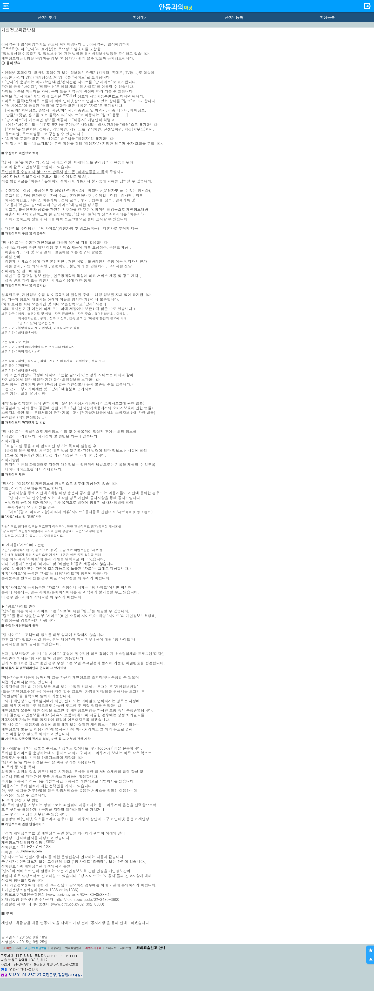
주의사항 (110, 948)
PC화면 (7, 948)
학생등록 (327, 17)
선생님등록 (233, 17)
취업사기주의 (93, 948)
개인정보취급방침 (35, 948)
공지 (18, 948)
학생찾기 (140, 17)
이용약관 (96, 44)
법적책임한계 (119, 44)
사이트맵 (125, 948)
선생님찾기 (46, 17)
